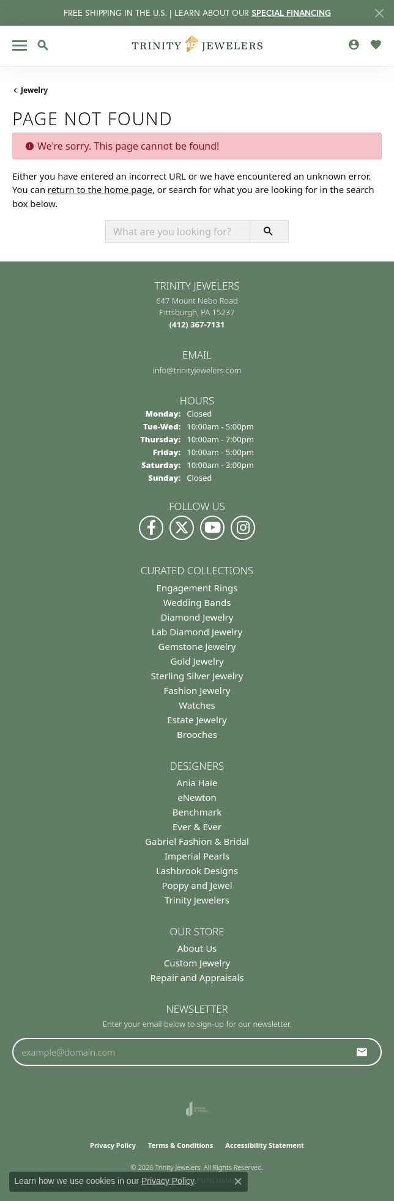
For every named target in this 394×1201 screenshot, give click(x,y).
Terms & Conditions (180, 1145)
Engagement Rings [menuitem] (197, 588)
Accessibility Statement (264, 1145)
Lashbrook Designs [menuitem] (197, 870)
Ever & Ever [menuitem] (197, 826)
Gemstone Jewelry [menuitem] (197, 646)
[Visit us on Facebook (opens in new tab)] (151, 528)
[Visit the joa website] (196, 1109)
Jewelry (34, 90)
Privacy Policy (113, 1145)
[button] (43, 45)
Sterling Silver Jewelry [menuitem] (197, 676)
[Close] (379, 13)
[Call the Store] (197, 324)
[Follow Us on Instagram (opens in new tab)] (243, 528)
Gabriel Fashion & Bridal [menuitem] (197, 841)
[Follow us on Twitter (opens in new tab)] (181, 528)
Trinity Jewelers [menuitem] (197, 900)
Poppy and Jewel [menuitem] (197, 885)
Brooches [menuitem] (197, 734)
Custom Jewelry (197, 963)
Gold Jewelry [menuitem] (196, 661)
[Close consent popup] (238, 1181)
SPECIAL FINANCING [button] (291, 12)
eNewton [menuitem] (197, 797)
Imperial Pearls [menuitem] (197, 856)
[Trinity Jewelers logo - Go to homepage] (197, 46)
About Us (197, 948)
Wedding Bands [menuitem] (197, 602)
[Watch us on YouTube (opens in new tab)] (212, 528)
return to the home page (100, 189)
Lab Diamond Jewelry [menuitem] (197, 632)
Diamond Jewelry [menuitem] (197, 617)
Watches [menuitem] (197, 705)
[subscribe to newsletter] (362, 1052)
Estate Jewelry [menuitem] (196, 720)
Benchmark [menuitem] (197, 812)
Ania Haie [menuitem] (197, 782)
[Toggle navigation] (19, 45)
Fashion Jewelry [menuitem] (197, 690)
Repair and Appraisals (196, 977)
